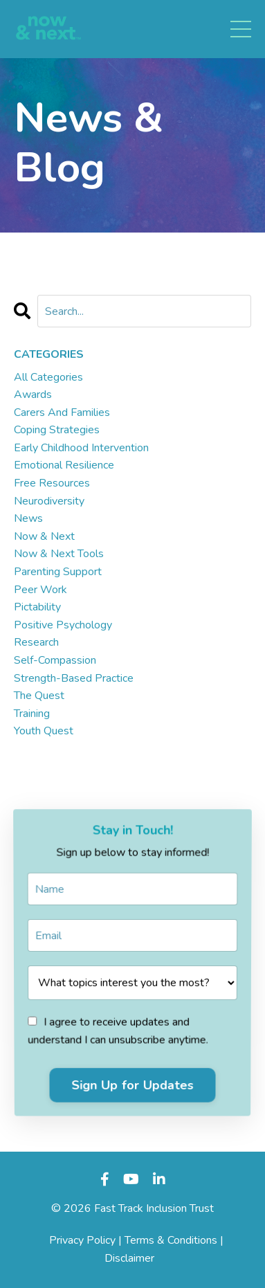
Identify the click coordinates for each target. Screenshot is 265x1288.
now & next (44, 536)
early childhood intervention (81, 447)
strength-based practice (74, 678)
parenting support (58, 571)
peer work (40, 589)
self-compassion (55, 660)
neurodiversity (49, 501)
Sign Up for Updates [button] (132, 1081)
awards (33, 394)
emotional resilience (64, 465)
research (36, 642)
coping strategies (57, 429)
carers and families (62, 412)
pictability (37, 607)
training (32, 713)
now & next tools (59, 553)
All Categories (48, 377)
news (28, 518)
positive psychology (63, 625)
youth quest (43, 730)
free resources (52, 483)
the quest (39, 695)
